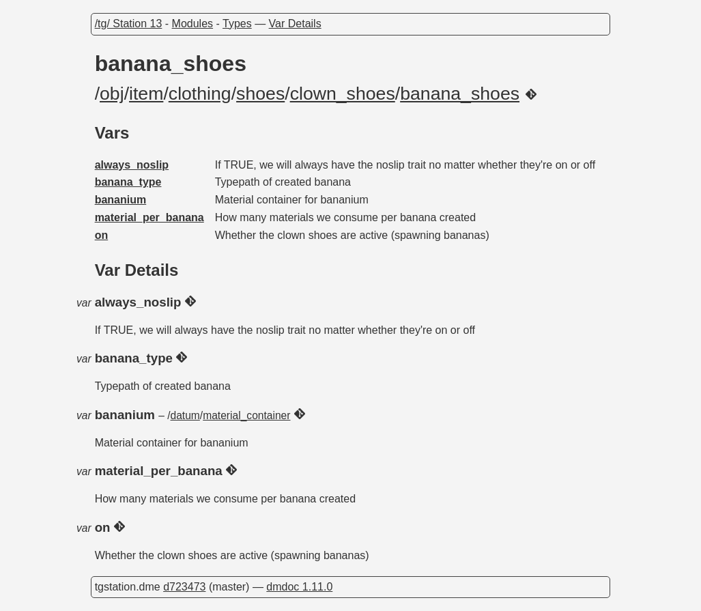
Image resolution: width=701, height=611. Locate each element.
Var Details (295, 23)
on (102, 235)
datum (185, 415)
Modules (192, 23)
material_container (246, 415)
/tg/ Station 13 (128, 23)
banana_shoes (459, 93)
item (146, 93)
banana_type (128, 182)
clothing (200, 93)
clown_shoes (342, 93)
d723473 (184, 587)
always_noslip (132, 165)
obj (112, 93)
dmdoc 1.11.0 (299, 587)
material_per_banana (149, 217)
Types (237, 23)
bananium (121, 199)
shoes (260, 93)
